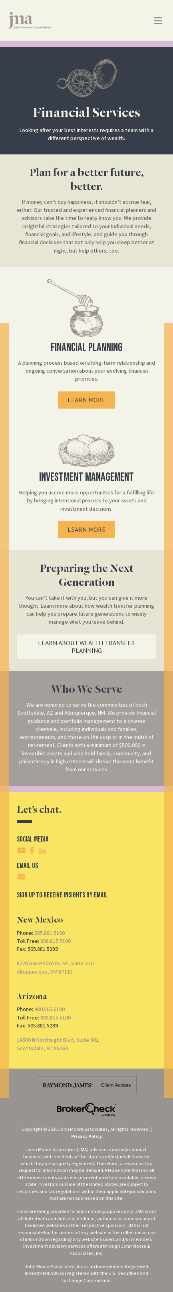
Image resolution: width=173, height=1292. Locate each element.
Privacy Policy (86, 1136)
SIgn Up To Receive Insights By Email (62, 895)
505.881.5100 (49, 933)
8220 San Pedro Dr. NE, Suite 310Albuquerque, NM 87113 (55, 968)
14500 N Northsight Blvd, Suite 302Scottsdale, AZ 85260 (58, 1044)
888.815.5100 (55, 941)
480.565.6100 (49, 1009)
